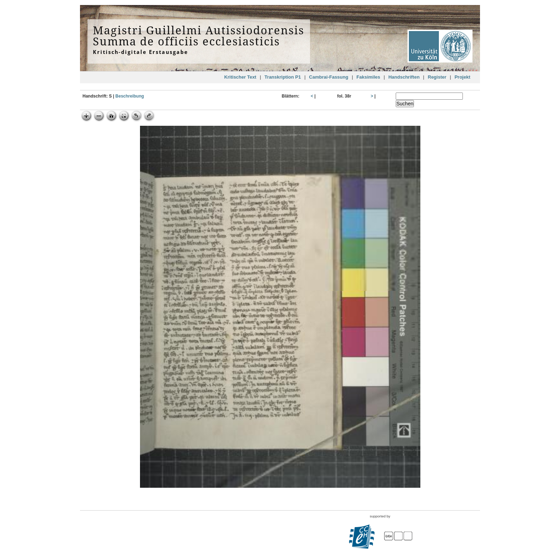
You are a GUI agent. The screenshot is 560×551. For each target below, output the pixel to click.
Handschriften (403, 77)
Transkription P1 (283, 77)
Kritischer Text (240, 77)
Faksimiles (368, 77)
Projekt (462, 77)
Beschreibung (129, 96)
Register (437, 77)
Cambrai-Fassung (328, 77)
